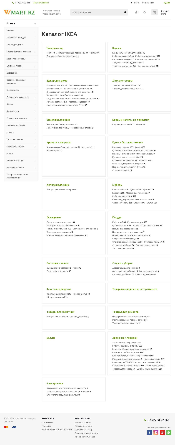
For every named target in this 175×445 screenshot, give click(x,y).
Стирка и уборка (14, 66)
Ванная (10, 104)
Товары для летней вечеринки (62, 189)
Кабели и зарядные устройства (63, 391)
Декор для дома (15, 45)
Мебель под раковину (147, 56)
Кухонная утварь (121, 225)
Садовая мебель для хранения (63, 56)
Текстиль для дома (16, 125)
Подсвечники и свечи (58, 98)
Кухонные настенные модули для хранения (134, 150)
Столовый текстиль (147, 245)
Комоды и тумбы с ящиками (127, 352)
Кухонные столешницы (124, 160)
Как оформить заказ (85, 437)
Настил (94, 53)
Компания (48, 418)
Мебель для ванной (123, 56)
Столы (139, 203)
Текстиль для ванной (124, 66)
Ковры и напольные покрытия (16, 81)
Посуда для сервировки (125, 229)
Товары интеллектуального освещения (67, 235)
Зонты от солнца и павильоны (72, 53)
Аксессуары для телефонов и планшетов (67, 388)
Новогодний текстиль (58, 128)
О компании (47, 422)
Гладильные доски (149, 271)
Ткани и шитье (81, 294)
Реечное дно (54, 150)
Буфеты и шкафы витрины (127, 346)
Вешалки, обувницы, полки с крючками (132, 349)
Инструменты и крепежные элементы (131, 316)
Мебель (10, 30)
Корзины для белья (123, 274)
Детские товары (15, 139)
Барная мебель (120, 189)
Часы (83, 105)
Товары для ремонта (17, 118)
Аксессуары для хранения (126, 342)
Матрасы (88, 147)
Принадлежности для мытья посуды (131, 235)
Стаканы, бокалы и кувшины (127, 242)
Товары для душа (148, 66)
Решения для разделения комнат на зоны (133, 199)
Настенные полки (154, 359)
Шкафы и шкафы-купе (149, 369)
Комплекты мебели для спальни (63, 147)
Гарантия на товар (83, 429)
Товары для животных (18, 97)
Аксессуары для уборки (125, 271)
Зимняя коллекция (15, 160)
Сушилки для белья (145, 274)
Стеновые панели (122, 170)
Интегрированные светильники (63, 225)
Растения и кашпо (15, 167)
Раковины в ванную (123, 59)
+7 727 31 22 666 (22, 3)
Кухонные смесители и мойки (127, 157)
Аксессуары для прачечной (126, 268)
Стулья (152, 203)
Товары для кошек (57, 316)
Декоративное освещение (61, 222)
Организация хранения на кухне (129, 163)
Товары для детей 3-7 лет (126, 85)
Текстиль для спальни (59, 294)
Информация (82, 418)
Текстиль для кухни (123, 248)
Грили (51, 53)
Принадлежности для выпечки (128, 232)
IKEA (12, 23)
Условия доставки (83, 426)
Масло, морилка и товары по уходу (130, 320)
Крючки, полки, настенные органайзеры (132, 356)
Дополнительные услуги (86, 433)
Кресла (148, 189)
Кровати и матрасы (16, 59)
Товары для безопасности (126, 323)
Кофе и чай (119, 222)
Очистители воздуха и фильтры (63, 395)
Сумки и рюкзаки (155, 365)
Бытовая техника (122, 147)
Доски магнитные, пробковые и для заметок (70, 92)
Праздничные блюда (82, 128)
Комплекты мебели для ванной (128, 53)
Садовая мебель (122, 203)
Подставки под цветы (59, 271)
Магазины (46, 426)
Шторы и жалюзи (57, 297)
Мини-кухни (145, 160)
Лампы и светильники (59, 229)
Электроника (13, 90)
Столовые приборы (123, 245)
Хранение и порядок (16, 37)
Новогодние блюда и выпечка (62, 124)
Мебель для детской (124, 196)
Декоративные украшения (78, 88)
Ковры (141, 124)
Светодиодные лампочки (60, 232)
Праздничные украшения (85, 98)
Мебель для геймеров (138, 193)
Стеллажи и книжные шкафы (128, 365)
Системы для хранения (146, 362)
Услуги (10, 153)
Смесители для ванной (147, 59)
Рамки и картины (57, 102)
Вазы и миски (54, 88)
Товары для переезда (123, 369)
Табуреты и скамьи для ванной (128, 63)
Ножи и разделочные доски (147, 225)
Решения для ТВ (122, 362)
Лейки (77, 268)
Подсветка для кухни (123, 167)
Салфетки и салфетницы (125, 238)
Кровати (118, 193)
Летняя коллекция (15, 146)
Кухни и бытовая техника (19, 52)
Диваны (135, 189)
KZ (165, 3)
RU (168, 3)
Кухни (140, 147)
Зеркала (52, 95)
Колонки (86, 391)
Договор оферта (83, 422)
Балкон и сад (13, 111)
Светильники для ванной (85, 229)
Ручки (141, 167)
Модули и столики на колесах (127, 359)
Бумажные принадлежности (83, 85)
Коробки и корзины (71, 95)
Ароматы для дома (57, 85)
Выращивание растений (59, 268)
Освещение (12, 73)
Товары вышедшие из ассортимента (17, 176)
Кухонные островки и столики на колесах (133, 154)
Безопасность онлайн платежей (57, 429)
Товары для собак (79, 316)
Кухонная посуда (137, 222)
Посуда (10, 132)
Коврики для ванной (123, 124)
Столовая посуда (154, 242)
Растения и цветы (79, 102)
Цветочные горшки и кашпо (62, 105)
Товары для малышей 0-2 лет (127, 88)
